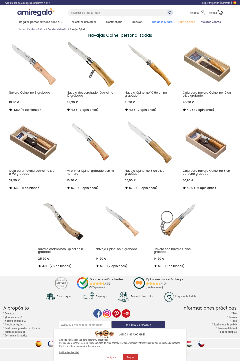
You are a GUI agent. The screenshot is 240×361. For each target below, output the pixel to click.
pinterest (116, 313)
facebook (97, 313)
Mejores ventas (211, 22)
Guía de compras (228, 331)
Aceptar (130, 356)
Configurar (111, 356)
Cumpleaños (186, 22)
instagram (107, 313)
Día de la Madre (162, 22)
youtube (126, 313)
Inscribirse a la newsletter (139, 324)
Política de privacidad (69, 352)
